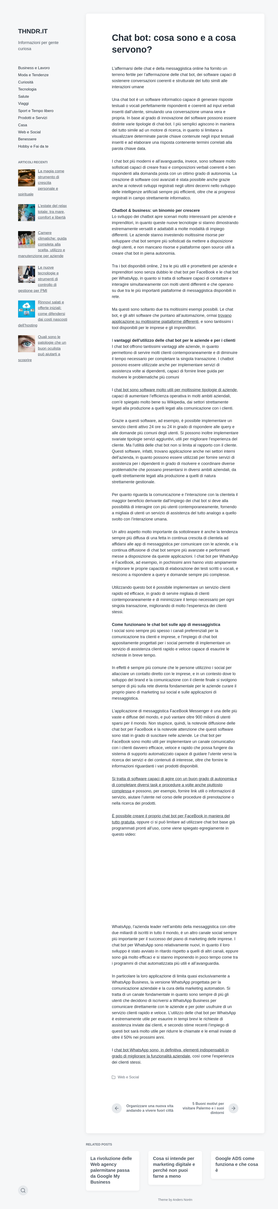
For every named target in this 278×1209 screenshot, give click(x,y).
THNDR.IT (33, 31)
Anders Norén (182, 1200)
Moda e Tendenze (33, 75)
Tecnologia (27, 89)
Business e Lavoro (34, 68)
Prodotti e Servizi (32, 118)
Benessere (27, 139)
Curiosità (25, 82)
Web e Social (29, 132)
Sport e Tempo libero (36, 111)
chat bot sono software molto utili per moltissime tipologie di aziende (175, 390)
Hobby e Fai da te (33, 146)
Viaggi (23, 103)
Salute (23, 96)
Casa (22, 125)
